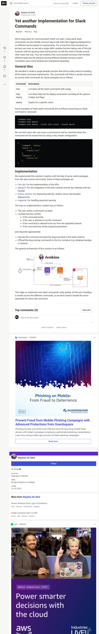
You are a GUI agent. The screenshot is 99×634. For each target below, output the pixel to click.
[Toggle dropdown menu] (95, 337)
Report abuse (61, 327)
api (35, 31)
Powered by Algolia (60, 3)
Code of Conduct (47, 327)
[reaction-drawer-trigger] (5, 49)
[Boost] (4, 76)
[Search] (11, 3)
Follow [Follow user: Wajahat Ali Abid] (54, 463)
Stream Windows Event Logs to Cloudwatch (53, 505)
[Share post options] (4, 84)
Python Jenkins (25, 194)
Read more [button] (53, 441)
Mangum (22, 187)
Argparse (22, 200)
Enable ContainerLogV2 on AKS (53, 514)
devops (28, 31)
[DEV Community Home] (4, 3)
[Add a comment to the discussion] (56, 319)
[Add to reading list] (4, 68)
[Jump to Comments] (4, 58)
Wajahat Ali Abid (28, 12)
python (19, 31)
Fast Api (21, 184)
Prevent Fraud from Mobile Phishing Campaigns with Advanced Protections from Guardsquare (52, 422)
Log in (75, 3)
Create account (89, 3)
